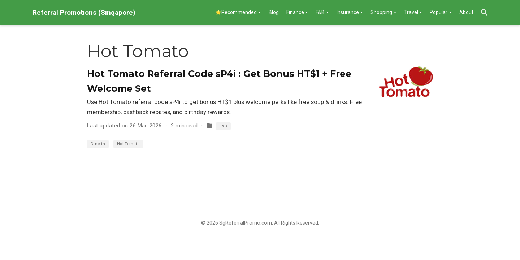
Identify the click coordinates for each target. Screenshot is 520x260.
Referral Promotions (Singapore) (83, 12)
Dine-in (98, 144)
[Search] (484, 13)
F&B (223, 126)
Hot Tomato (128, 144)
